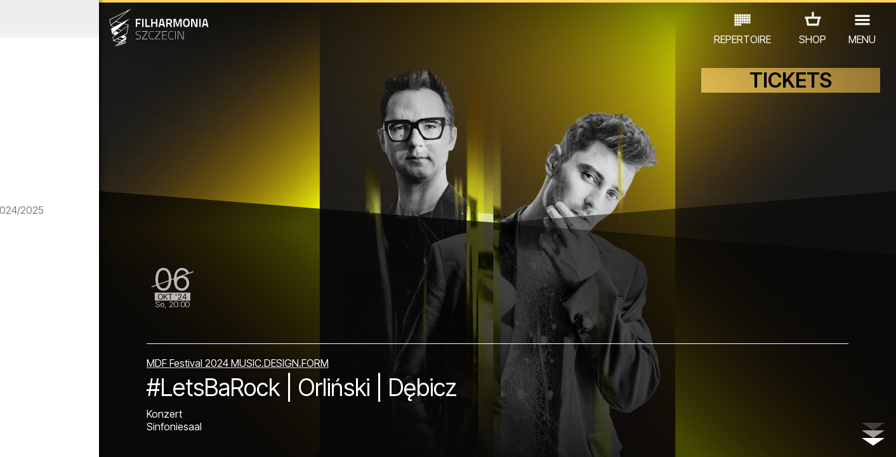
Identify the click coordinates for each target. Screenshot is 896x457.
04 (68, 435)
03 (50, 435)
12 (213, 435)
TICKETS (790, 93)
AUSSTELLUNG (164, 383)
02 (31, 435)
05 (86, 435)
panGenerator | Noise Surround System (134, 170)
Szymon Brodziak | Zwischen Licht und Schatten (128, 265)
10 (176, 435)
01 (13, 435)
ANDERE (113, 401)
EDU (105, 383)
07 (122, 435)
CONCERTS (55, 383)
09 (158, 435)
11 (195, 435)
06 (104, 435)
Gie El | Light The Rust (135, 341)
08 (140, 435)
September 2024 (116, 19)
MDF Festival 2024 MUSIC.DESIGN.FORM (364, 349)
